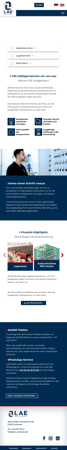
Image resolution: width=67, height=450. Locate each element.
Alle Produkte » (33, 303)
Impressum (26, 448)
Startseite (13, 448)
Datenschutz (41, 448)
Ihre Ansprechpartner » (22, 396)
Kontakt (39, 5)
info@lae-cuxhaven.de (18, 432)
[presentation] (4, 255)
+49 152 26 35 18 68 (29, 370)
